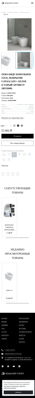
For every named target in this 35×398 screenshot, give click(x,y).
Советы (4, 338)
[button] (31, 19)
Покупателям (24, 318)
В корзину (17, 136)
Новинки (4, 325)
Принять (18, 392)
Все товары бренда (17, 143)
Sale (3, 328)
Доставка (22, 328)
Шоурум (22, 342)
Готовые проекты (25, 332)
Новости (22, 335)
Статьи (21, 338)
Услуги (4, 332)
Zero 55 (6, 14)
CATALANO (11, 93)
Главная (3, 12)
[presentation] (3, 238)
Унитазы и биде (13, 12)
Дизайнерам (23, 322)
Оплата (21, 325)
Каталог (4, 318)
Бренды (4, 322)
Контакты (5, 335)
